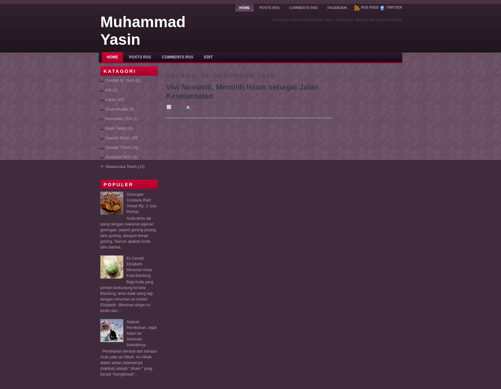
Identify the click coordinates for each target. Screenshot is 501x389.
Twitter (391, 7)
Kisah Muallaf (116, 109)
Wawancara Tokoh (121, 166)
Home (244, 8)
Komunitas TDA (118, 119)
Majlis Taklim (116, 128)
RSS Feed (366, 7)
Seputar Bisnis (117, 138)
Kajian (110, 99)
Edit (208, 57)
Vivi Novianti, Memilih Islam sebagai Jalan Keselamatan (242, 91)
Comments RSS (303, 8)
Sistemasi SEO (118, 157)
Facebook (337, 8)
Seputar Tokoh (117, 147)
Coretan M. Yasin (120, 80)
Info (108, 90)
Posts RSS (269, 8)
